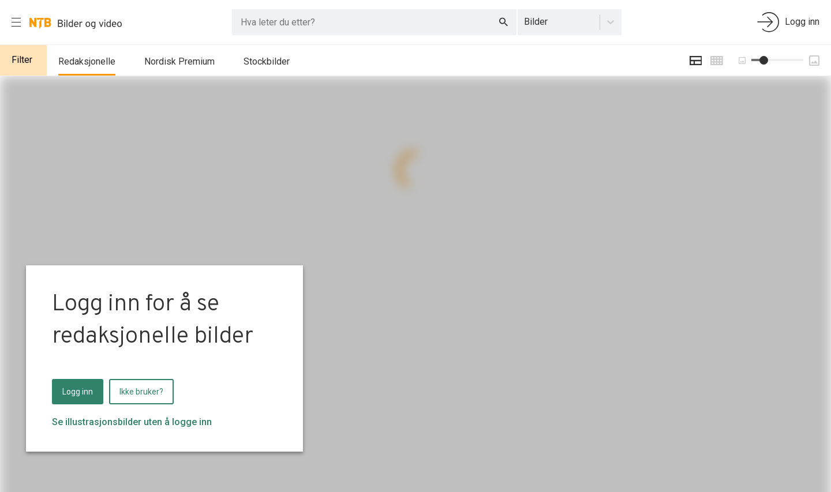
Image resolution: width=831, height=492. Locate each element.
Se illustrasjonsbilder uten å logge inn (132, 421)
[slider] (763, 60)
